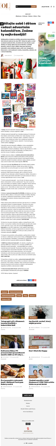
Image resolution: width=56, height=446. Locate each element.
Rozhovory (31, 329)
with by (28, 443)
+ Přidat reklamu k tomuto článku (24, 285)
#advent (4, 292)
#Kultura (30, 16)
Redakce (28, 403)
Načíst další (28, 395)
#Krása (35, 16)
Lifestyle (3, 329)
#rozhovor (33, 317)
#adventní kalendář (16, 292)
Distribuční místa (28, 400)
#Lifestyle (24, 16)
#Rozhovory (19, 16)
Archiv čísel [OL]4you (28, 411)
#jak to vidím (33, 347)
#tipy (25, 295)
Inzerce (28, 406)
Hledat (34, 6)
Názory (31, 359)
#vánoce (32, 295)
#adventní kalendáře (8, 295)
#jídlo (3, 376)
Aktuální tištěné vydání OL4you (28, 408)
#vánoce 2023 (6, 299)
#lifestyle (5, 317)
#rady (19, 295)
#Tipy (39, 16)
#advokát (4, 347)
